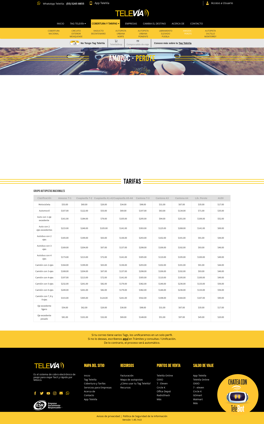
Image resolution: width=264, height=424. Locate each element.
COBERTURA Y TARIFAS (105, 23)
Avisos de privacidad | (109, 416)
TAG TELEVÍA (78, 23)
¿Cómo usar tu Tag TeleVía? (135, 383)
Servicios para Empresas (98, 387)
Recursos (125, 387)
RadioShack (163, 395)
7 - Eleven (162, 383)
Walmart (198, 399)
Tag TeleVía (90, 379)
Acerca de (178, 23)
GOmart (197, 395)
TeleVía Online (165, 375)
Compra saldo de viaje (138, 42)
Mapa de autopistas (131, 379)
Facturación (127, 375)
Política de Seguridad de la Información (145, 416)
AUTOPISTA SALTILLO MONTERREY (210, 33)
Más (159, 399)
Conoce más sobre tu (172, 43)
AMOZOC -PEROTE (188, 32)
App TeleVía (90, 399)
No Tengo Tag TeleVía (93, 43)
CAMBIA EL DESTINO (154, 23)
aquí (125, 339)
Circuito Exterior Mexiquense (76, 33)
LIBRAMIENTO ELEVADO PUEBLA (165, 33)
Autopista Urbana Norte (121, 33)
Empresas (131, 23)
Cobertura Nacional (54, 32)
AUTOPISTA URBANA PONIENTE (143, 33)
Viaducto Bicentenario (98, 32)
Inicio (60, 23)
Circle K (161, 387)
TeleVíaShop (116, 42)
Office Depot (164, 391)
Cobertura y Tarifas (95, 383)
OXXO (160, 379)
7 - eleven (198, 387)
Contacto (196, 23)
